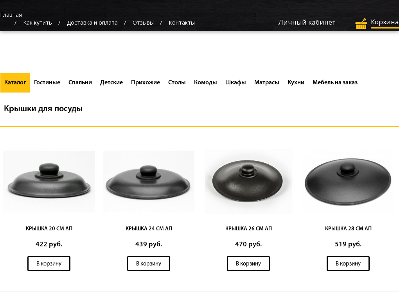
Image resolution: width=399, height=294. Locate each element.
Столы (177, 83)
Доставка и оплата (92, 22)
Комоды (205, 83)
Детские (111, 83)
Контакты (182, 22)
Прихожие (145, 83)
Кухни (296, 83)
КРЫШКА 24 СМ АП (149, 229)
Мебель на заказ (335, 83)
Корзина (385, 21)
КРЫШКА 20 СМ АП (49, 229)
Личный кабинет (307, 22)
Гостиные (47, 83)
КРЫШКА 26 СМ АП (248, 229)
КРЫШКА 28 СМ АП (348, 229)
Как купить (37, 22)
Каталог (15, 83)
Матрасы (266, 83)
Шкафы (235, 83)
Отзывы (143, 22)
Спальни (80, 83)
